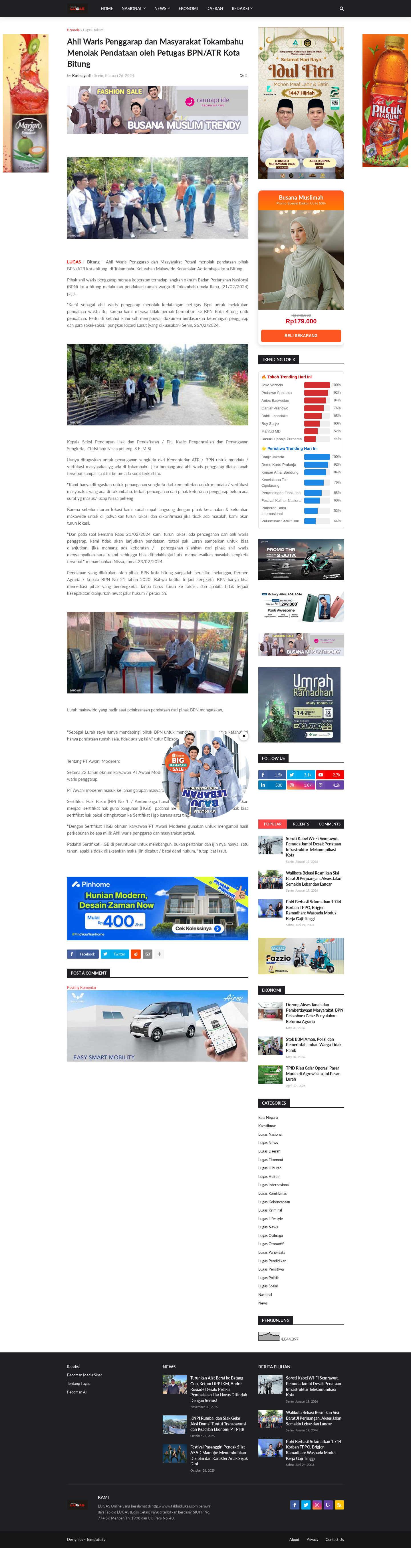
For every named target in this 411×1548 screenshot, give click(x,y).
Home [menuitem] (107, 8)
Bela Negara (268, 1117)
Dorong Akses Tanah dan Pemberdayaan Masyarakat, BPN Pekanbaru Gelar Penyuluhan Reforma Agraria (314, 1013)
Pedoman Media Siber (84, 1375)
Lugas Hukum (93, 30)
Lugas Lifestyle (270, 1218)
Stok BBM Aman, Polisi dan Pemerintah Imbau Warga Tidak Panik (313, 1045)
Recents (301, 824)
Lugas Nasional (270, 1134)
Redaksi (73, 1366)
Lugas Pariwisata (271, 1252)
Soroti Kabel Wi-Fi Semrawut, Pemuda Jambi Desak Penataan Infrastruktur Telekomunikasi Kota (313, 847)
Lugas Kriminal (270, 1210)
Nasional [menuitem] (132, 8)
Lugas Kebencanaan (274, 1202)
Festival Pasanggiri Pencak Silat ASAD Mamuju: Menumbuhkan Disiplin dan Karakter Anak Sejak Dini (219, 1455)
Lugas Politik (268, 1277)
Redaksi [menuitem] (240, 8)
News (263, 1303)
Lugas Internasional (273, 1184)
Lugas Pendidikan (272, 1261)
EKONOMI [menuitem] (188, 8)
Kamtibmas (267, 1125)
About (294, 1539)
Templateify (96, 1539)
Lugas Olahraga (270, 1235)
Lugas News (268, 1142)
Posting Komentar (81, 987)
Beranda (73, 30)
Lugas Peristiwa (271, 1269)
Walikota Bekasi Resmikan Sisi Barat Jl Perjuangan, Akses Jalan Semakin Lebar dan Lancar (313, 878)
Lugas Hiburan (269, 1168)
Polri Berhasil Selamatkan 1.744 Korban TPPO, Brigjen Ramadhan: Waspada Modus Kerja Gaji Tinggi (313, 910)
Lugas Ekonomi (270, 1159)
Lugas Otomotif (271, 1243)
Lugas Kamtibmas (272, 1193)
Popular (272, 824)
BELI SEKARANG (301, 335)
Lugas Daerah (269, 1151)
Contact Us (335, 1539)
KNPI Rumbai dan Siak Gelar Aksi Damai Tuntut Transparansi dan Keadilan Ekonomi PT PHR (218, 1424)
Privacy (313, 1539)
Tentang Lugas (78, 1383)
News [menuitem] (160, 8)
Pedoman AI (77, 1392)
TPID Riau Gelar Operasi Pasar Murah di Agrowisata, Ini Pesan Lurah (313, 1074)
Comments (330, 824)
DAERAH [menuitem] (214, 8)
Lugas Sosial (268, 1286)
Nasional (265, 1294)
